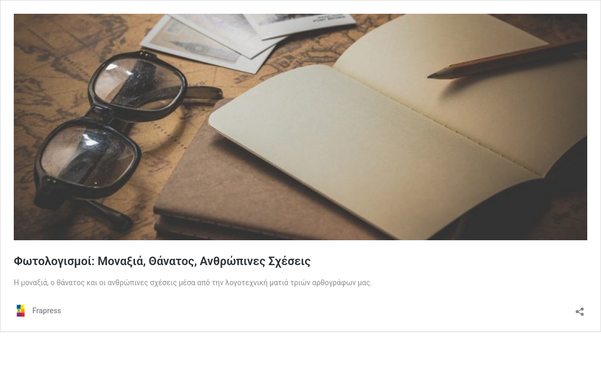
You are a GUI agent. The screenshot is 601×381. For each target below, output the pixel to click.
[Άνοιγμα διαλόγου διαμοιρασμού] (579, 308)
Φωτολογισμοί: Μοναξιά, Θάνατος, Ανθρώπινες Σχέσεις (162, 261)
